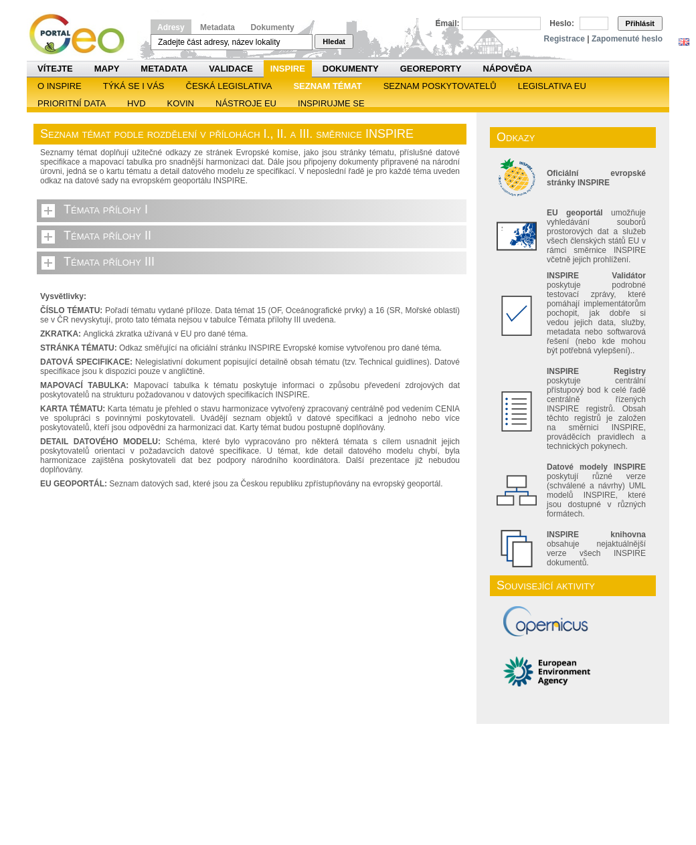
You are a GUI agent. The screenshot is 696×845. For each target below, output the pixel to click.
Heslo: (561, 23)
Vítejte (55, 69)
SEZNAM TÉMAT (327, 86)
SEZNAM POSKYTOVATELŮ (440, 86)
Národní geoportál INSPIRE (82, 34)
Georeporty (431, 69)
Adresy (171, 27)
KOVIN (180, 103)
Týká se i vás (134, 86)
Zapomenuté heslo (627, 38)
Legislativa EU (552, 86)
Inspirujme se (331, 103)
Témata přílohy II (107, 235)
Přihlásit (640, 23)
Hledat (334, 41)
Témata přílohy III (109, 261)
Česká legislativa (229, 86)
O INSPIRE (59, 86)
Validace (230, 69)
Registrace (564, 38)
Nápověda (507, 69)
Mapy (107, 69)
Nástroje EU (245, 103)
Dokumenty (272, 27)
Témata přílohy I (106, 209)
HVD (136, 103)
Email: (448, 23)
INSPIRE (287, 69)
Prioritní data (71, 103)
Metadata (217, 27)
